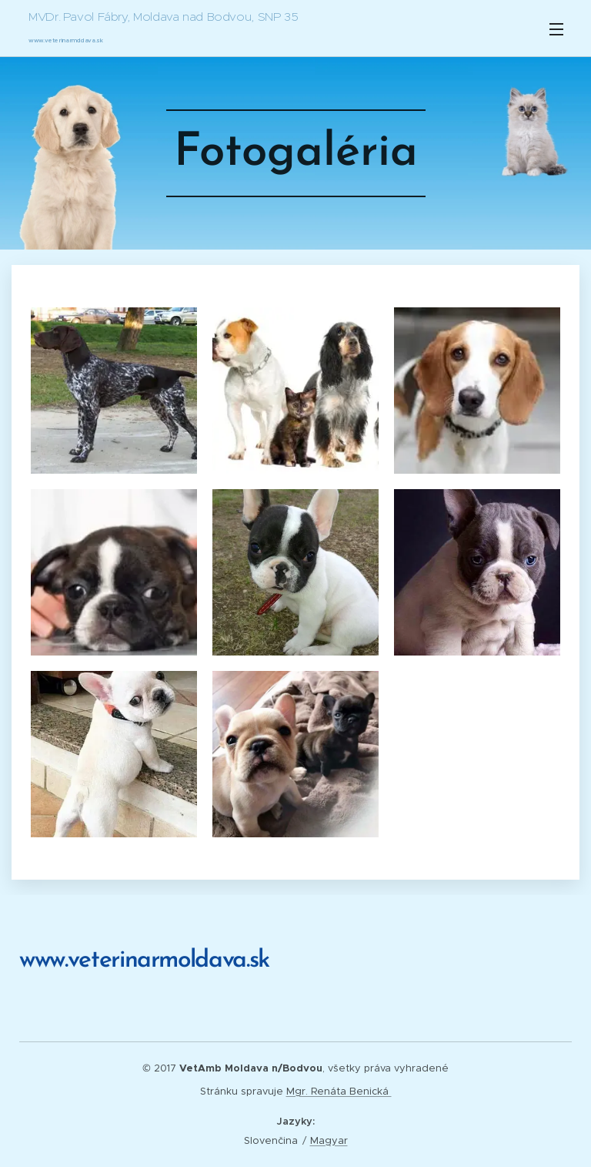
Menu (556, 29)
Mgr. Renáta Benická (339, 1091)
